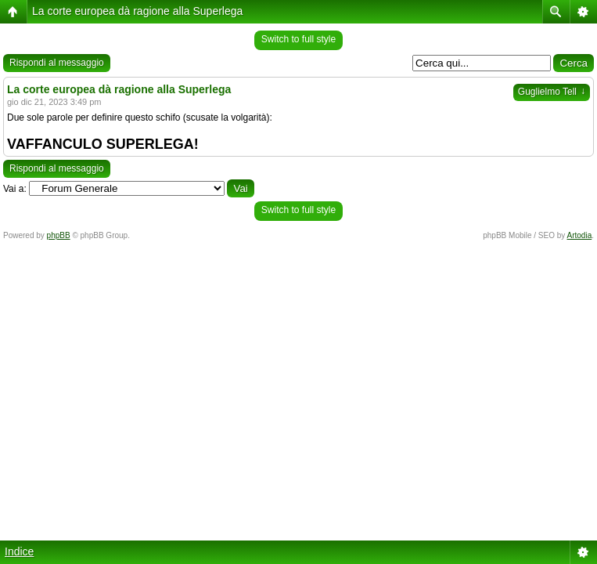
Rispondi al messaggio (56, 62)
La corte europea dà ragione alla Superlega (137, 11)
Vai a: (15, 188)
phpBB (58, 235)
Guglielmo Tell (551, 91)
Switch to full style (298, 39)
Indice (19, 551)
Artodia (579, 235)
